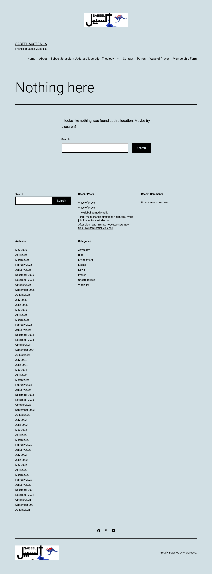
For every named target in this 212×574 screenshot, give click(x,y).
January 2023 (23, 449)
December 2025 (24, 274)
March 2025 (22, 319)
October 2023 (23, 404)
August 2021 (22, 509)
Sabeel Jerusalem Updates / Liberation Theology (82, 58)
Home (31, 58)
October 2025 (23, 284)
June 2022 (21, 459)
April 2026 (21, 254)
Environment (85, 259)
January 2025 (23, 329)
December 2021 (24, 489)
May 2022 (21, 464)
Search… (66, 139)
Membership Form (185, 58)
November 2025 (24, 279)
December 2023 (24, 394)
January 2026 (23, 269)
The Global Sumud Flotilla (93, 212)
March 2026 (22, 259)
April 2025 (21, 314)
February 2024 (23, 384)
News (81, 269)
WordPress (189, 552)
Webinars (83, 284)
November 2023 (24, 399)
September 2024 (25, 349)
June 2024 (21, 364)
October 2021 (23, 499)
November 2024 (24, 339)
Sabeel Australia (31, 44)
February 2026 (23, 264)
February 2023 (23, 444)
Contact (128, 58)
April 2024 (21, 374)
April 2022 (21, 469)
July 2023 (21, 419)
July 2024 (21, 359)
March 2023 (22, 439)
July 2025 (21, 299)
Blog (81, 254)
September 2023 (25, 409)
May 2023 (21, 429)
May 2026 (21, 249)
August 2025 (22, 294)
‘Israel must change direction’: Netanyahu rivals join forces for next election (105, 218)
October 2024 (23, 344)
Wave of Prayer (159, 58)
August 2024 (22, 354)
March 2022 (22, 474)
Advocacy (84, 249)
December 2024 (24, 334)
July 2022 (21, 454)
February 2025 (23, 324)
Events (82, 264)
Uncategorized (86, 279)
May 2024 (21, 369)
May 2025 (21, 309)
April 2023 (21, 434)
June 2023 (21, 424)
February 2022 (23, 479)
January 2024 (23, 389)
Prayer (82, 274)
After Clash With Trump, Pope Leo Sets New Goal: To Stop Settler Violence (103, 226)
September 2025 (25, 289)
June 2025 (21, 304)
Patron (141, 58)
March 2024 (22, 379)
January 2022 (23, 484)
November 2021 (24, 494)
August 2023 (22, 414)
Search (19, 194)
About (43, 58)
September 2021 (25, 504)
